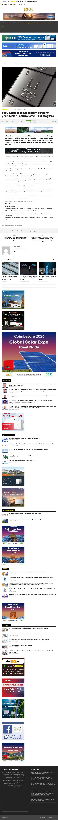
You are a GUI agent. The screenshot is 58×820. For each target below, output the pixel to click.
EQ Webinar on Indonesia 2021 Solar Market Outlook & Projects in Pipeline (28, 628)
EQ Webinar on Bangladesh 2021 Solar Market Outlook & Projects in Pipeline (29, 639)
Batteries (4, 109)
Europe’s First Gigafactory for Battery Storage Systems (22, 210)
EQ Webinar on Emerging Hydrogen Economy (20, 645)
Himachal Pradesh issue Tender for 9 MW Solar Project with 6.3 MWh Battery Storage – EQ (32, 594)
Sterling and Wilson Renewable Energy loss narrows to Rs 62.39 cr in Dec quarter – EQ (31, 443)
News (14, 23)
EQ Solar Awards (41, 23)
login (5, 4)
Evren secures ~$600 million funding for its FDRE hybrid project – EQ (43, 773)
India (13, 1)
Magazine (9, 23)
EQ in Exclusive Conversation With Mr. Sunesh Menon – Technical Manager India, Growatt (32, 395)
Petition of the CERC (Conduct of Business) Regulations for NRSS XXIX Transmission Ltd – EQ (41, 778)
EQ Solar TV (30, 23)
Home (2, 23)
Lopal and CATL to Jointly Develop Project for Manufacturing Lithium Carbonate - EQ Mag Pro (15, 238)
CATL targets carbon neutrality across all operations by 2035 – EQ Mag (28, 278)
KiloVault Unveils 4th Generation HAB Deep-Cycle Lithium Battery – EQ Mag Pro (29, 208)
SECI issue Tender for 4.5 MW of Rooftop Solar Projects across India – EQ (28, 572)
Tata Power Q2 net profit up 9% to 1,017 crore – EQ (22, 460)
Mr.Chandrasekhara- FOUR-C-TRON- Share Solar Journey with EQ (26, 513)
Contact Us (13, 4)
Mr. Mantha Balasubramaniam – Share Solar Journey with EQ (25, 519)
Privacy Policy (23, 4)
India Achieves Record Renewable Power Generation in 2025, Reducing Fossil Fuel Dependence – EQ (27, 1)
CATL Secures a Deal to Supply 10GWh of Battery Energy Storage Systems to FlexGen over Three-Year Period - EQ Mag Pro (43, 238)
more (54, 121)
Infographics (22, 23)
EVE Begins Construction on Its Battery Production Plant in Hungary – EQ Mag (10, 278)
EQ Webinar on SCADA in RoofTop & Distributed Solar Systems (25, 634)
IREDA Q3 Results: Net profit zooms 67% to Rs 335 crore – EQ (24, 438)
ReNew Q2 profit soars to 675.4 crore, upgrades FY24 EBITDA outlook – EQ (28, 455)
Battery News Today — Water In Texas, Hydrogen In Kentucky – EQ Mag (47, 278)
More (2, 26)
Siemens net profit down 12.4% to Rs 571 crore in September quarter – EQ (28, 449)
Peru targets (18, 225)
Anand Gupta (20, 109)
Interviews (50, 23)
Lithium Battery (10, 225)
